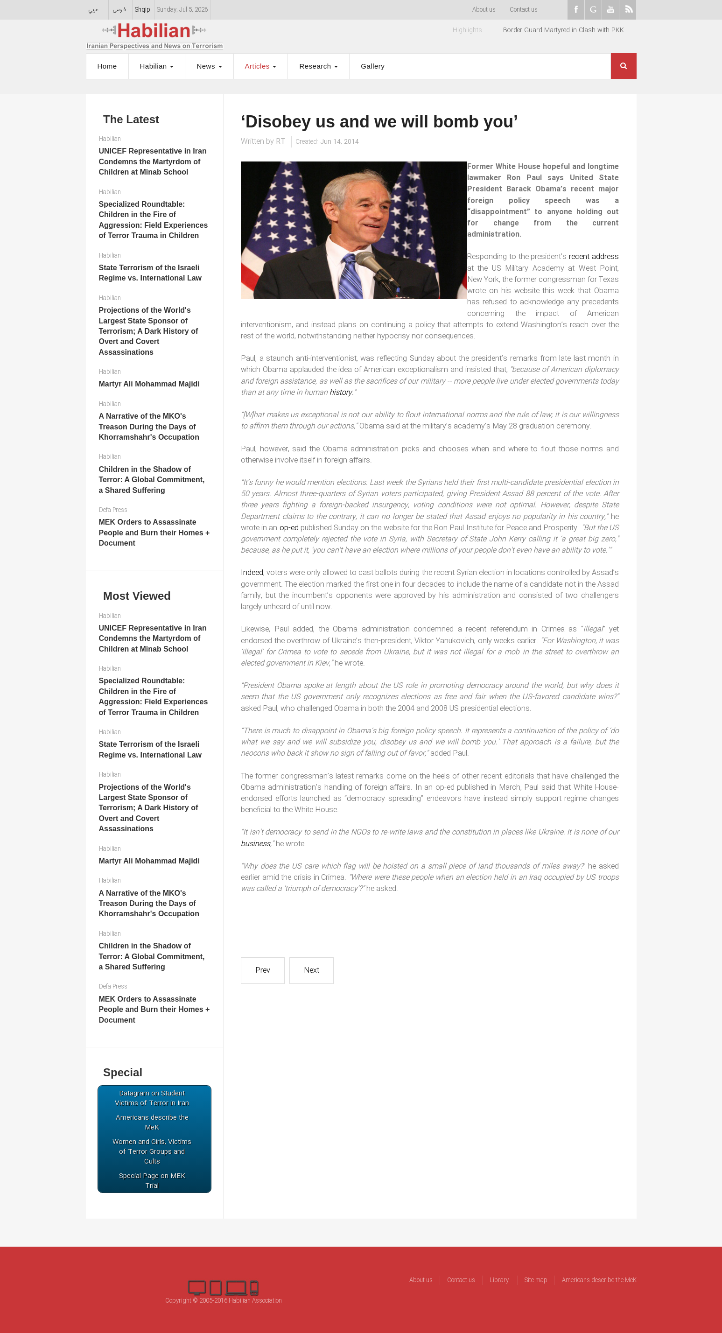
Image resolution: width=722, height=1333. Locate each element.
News (209, 66)
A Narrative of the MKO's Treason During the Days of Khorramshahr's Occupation (149, 426)
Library (500, 1280)
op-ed (289, 528)
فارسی (119, 9)
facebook (576, 10)
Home (107, 66)
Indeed (252, 573)
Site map (536, 1280)
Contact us (524, 9)
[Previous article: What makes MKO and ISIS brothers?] (263, 970)
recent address (594, 257)
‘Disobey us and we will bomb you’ (379, 121)
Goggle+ (593, 10)
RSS (627, 10)
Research (318, 66)
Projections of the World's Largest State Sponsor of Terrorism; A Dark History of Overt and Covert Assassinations (148, 331)
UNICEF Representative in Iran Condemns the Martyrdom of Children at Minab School (153, 161)
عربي (93, 9)
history (340, 393)
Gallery (373, 66)
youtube (610, 10)
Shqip (142, 9)
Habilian (157, 66)
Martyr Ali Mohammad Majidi (149, 384)
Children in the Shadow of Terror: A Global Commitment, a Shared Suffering (152, 479)
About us (484, 9)
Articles (261, 66)
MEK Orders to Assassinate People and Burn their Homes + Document (154, 532)
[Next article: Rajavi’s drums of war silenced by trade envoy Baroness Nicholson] (311, 970)
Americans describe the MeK (599, 1280)
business (255, 844)
